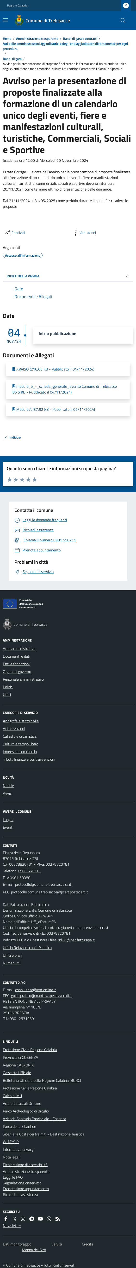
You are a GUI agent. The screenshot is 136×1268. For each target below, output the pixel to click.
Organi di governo (17, 671)
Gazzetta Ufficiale (17, 1073)
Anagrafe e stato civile (21, 721)
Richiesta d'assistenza (20, 1194)
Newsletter (12, 1225)
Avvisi (7, 793)
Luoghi (8, 819)
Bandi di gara (12, 58)
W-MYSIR (11, 1142)
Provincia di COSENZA (20, 1057)
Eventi (8, 827)
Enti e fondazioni (16, 664)
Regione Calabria (17, 5)
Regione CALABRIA (18, 1065)
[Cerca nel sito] (121, 20)
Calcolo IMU (12, 1096)
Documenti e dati (16, 656)
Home (7, 38)
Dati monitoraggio (17, 1244)
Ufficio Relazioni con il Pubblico (27, 947)
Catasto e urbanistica (20, 736)
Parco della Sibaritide (19, 1126)
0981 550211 (29, 871)
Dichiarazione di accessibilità (25, 1165)
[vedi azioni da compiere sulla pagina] (84, 233)
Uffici (7, 694)
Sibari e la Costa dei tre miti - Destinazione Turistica (43, 1134)
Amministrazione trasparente (37, 38)
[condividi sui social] (14, 233)
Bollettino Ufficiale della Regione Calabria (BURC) (42, 1080)
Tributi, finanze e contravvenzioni (29, 759)
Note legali (11, 1157)
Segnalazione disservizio (22, 1183)
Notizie (8, 785)
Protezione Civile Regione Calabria (30, 1050)
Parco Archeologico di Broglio (26, 1111)
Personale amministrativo (23, 679)
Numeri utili (12, 963)
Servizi (56, 1244)
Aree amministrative (19, 648)
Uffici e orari (12, 955)
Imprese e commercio (20, 751)
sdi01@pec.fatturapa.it (76, 940)
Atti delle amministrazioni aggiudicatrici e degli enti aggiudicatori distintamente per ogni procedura (65, 46)
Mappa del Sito (34, 1250)
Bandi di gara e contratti (80, 38)
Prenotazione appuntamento (26, 1189)
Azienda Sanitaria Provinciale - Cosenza (34, 1119)
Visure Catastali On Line (22, 1103)
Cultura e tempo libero (20, 744)
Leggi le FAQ (13, 1177)
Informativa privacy (18, 1149)
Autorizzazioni (14, 728)
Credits (87, 1244)
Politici (8, 687)
